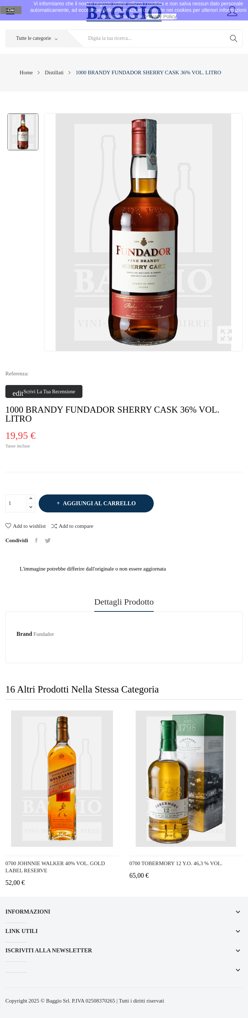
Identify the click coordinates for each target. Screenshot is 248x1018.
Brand (24, 634)
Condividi (36, 540)
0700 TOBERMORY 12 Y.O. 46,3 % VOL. (175, 863)
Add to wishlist (25, 526)
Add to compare (72, 526)
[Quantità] (16, 503)
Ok (11, 10)
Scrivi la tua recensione (44, 392)
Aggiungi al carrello (99, 503)
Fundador (43, 634)
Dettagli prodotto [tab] (124, 601)
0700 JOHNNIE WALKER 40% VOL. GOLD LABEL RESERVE (55, 866)
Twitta (47, 540)
